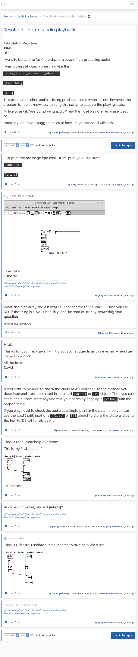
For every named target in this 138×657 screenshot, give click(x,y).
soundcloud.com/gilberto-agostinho (23, 286)
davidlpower (59, 132)
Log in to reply (123, 145)
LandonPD (106, 333)
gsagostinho (105, 295)
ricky (73, 184)
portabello (62, 430)
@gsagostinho (14, 538)
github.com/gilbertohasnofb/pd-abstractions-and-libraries (35, 283)
